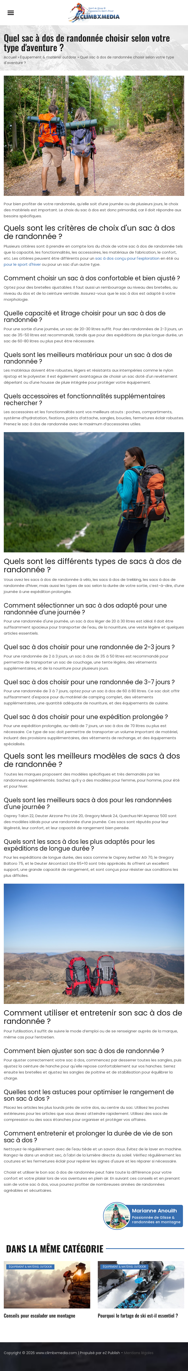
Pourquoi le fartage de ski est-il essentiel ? (138, 1315)
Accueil (10, 57)
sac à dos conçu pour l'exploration (127, 258)
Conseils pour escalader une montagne (39, 1315)
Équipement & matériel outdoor (48, 57)
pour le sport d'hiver (22, 264)
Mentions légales (138, 1352)
